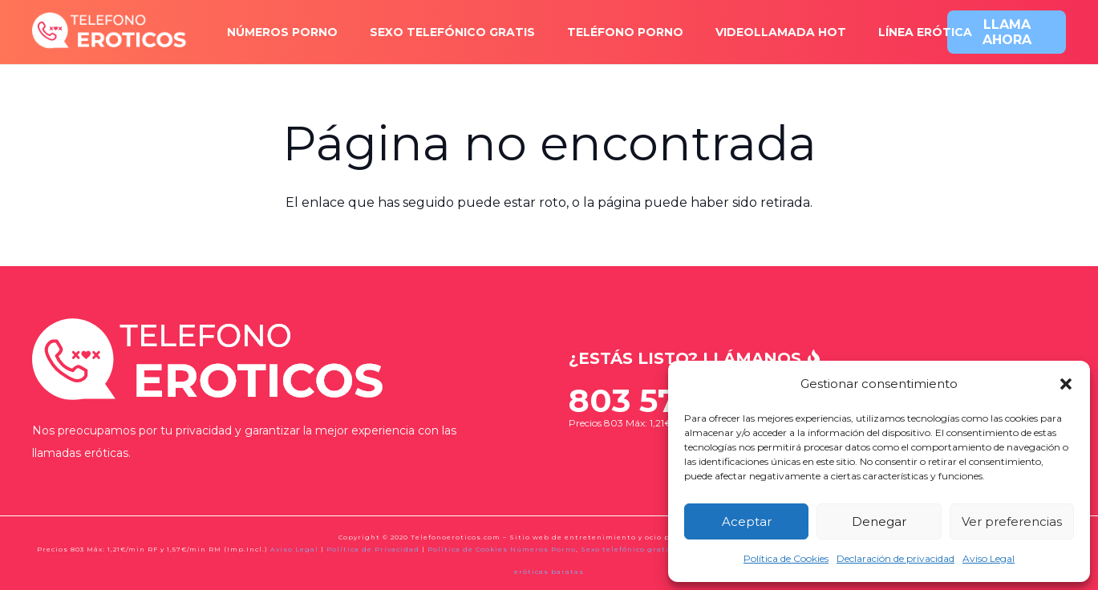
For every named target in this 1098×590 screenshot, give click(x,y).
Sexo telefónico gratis (627, 549)
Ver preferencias (1012, 521)
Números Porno (543, 549)
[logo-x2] (109, 32)
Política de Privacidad (372, 549)
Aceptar (747, 521)
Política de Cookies (786, 558)
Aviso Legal (988, 558)
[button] (1066, 384)
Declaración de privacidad (895, 558)
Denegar (879, 521)
